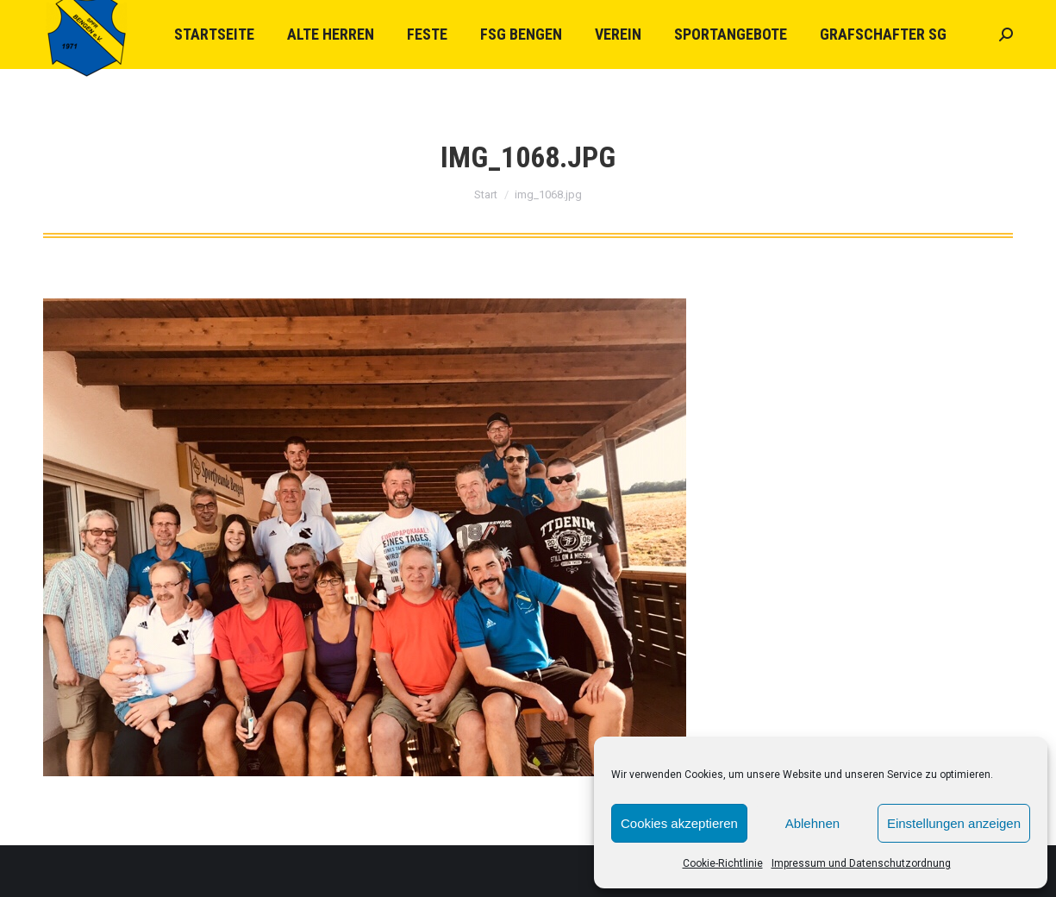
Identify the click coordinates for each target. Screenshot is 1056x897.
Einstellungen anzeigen (954, 823)
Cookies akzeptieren (679, 823)
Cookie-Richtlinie (723, 863)
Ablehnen (812, 823)
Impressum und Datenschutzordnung (861, 863)
